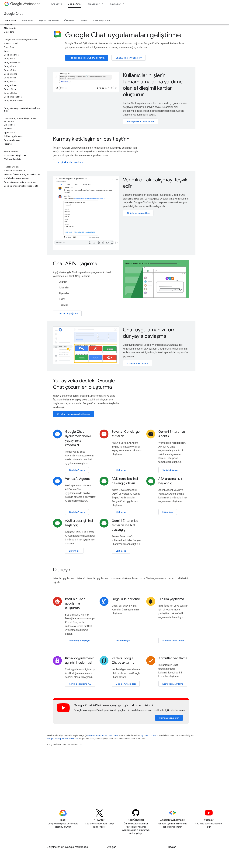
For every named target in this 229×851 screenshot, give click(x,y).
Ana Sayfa (56, 3)
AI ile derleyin (123, 640)
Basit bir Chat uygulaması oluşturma (75, 603)
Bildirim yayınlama (171, 599)
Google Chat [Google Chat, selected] (74, 3)
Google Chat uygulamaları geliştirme (123, 35)
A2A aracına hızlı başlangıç (170, 481)
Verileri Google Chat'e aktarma (123, 660)
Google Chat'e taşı (126, 683)
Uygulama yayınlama (137, 363)
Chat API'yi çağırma (75, 263)
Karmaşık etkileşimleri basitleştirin (91, 139)
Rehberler (27, 20)
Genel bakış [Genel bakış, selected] (10, 20)
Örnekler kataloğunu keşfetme (73, 414)
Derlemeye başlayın (79, 640)
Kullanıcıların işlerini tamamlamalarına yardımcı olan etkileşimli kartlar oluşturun (153, 85)
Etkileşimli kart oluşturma (140, 121)
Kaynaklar (115, 3)
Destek (84, 20)
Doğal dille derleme (126, 599)
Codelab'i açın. (77, 470)
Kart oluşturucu (101, 20)
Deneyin (62, 569)
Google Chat (13, 14)
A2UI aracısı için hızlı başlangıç (79, 523)
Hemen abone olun (169, 717)
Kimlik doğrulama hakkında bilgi (82, 683)
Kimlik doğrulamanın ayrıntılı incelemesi (79, 660)
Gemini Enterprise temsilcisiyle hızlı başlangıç (125, 525)
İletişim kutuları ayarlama (70, 162)
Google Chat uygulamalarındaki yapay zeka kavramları (78, 438)
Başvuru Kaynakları (48, 20)
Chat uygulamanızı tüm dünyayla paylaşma (149, 332)
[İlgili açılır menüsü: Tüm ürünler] (103, 4)
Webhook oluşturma (173, 640)
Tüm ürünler (93, 3)
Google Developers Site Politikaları (62, 738)
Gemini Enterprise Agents (171, 434)
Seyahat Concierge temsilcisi (126, 434)
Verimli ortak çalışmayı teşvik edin (155, 182)
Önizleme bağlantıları (138, 213)
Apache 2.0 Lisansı (149, 735)
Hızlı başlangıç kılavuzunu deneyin (86, 57)
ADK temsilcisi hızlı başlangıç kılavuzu (125, 481)
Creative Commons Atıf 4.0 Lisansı (102, 735)
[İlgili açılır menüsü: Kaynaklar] (124, 4)
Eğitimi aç (121, 470)
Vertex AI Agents (77, 479)
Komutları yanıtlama (172, 658)
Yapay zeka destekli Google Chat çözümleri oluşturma (84, 383)
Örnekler (69, 20)
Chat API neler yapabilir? (128, 57)
